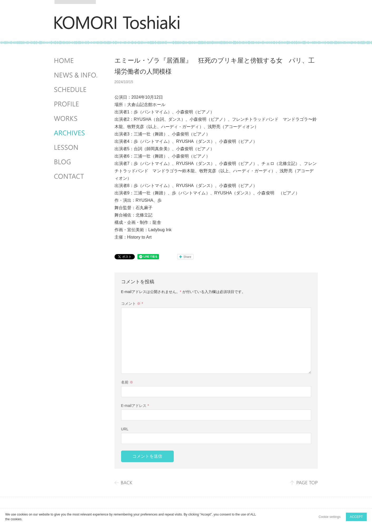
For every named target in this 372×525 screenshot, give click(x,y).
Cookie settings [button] (330, 517)
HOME (76, 60)
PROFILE (76, 104)
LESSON (76, 147)
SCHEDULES (76, 89)
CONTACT (76, 176)
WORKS (76, 118)
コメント (132, 303)
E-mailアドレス (135, 405)
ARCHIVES (76, 133)
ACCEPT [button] (356, 517)
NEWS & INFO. (76, 75)
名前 (127, 382)
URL (124, 429)
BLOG (76, 162)
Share (187, 256)
